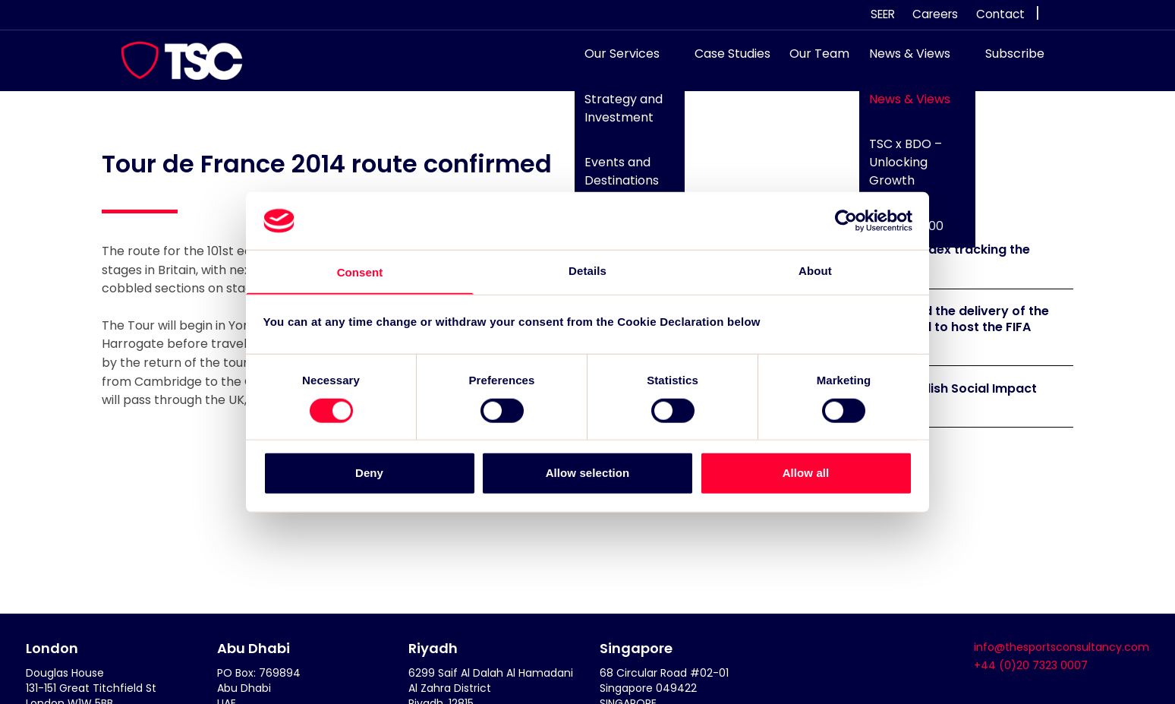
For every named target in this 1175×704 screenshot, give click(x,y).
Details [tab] (587, 270)
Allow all (806, 473)
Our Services (615, 61)
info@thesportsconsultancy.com (1061, 647)
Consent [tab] (360, 272)
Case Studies (725, 61)
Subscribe (1007, 61)
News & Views (902, 61)
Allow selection (588, 473)
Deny (369, 473)
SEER (883, 14)
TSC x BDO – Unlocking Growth (898, 170)
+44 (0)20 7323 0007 (1031, 665)
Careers (935, 14)
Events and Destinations (615, 179)
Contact (1000, 14)
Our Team (813, 61)
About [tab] (815, 270)
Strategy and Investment (617, 116)
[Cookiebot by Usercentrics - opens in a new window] (846, 220)
